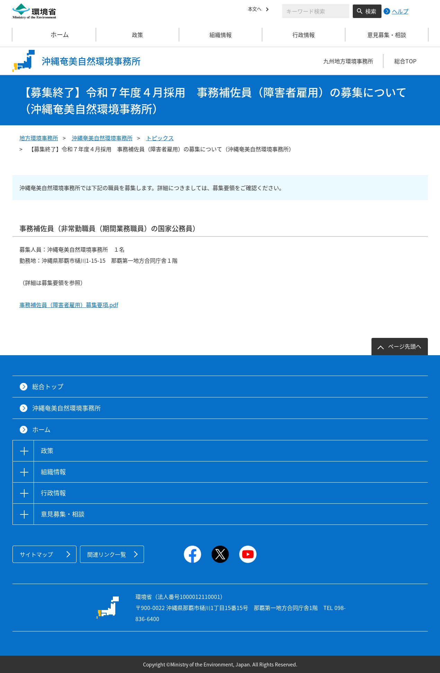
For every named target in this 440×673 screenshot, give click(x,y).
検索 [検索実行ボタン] (370, 11)
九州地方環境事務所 (348, 61)
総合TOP (405, 61)
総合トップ (47, 386)
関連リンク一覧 (106, 554)
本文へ (256, 10)
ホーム (54, 34)
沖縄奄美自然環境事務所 (102, 138)
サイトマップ (36, 554)
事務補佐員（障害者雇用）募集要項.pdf (68, 304)
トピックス (160, 138)
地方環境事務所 (38, 138)
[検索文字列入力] (315, 11)
